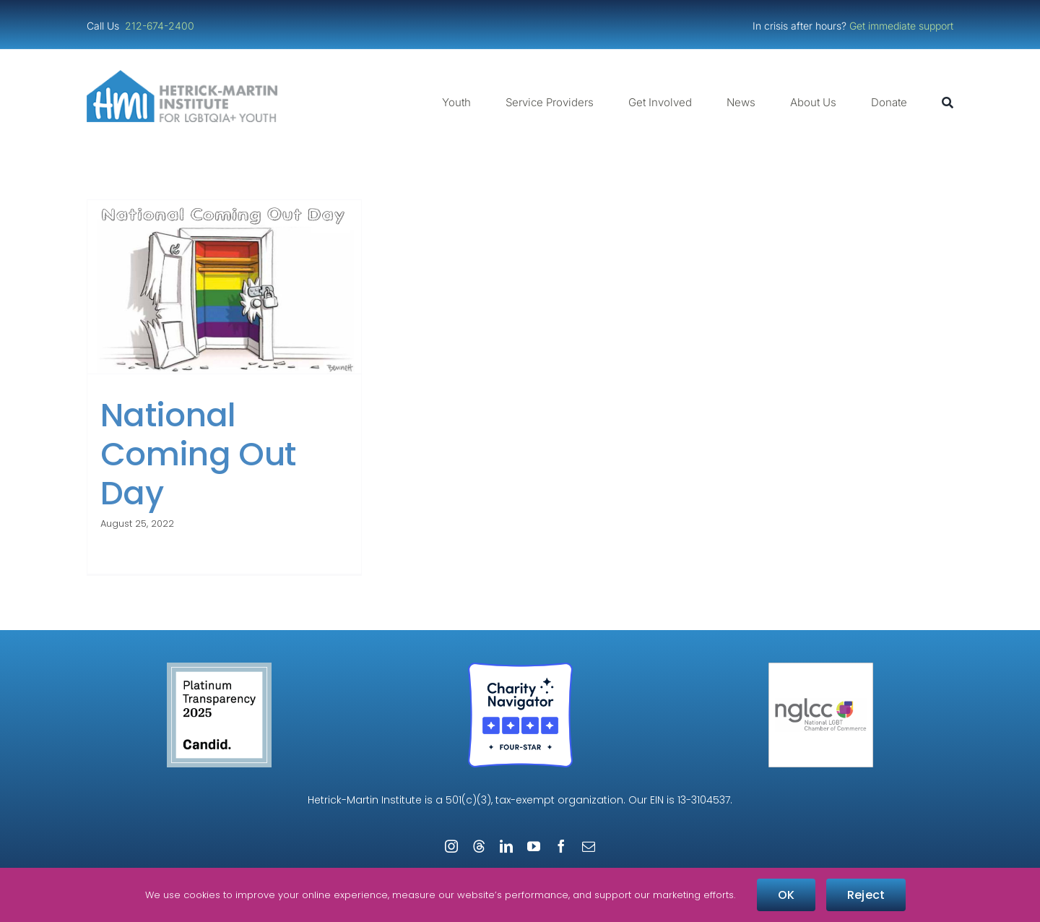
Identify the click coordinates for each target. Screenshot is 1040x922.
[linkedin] (506, 846)
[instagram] (451, 846)
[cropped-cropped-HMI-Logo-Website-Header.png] (182, 75)
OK (786, 895)
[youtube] (533, 846)
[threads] (478, 846)
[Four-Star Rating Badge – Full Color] (520, 668)
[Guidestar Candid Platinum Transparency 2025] (219, 668)
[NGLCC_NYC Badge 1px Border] (820, 668)
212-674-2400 (161, 26)
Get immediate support (901, 26)
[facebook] (561, 846)
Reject (866, 895)
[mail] (588, 846)
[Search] (947, 102)
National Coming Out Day (197, 454)
